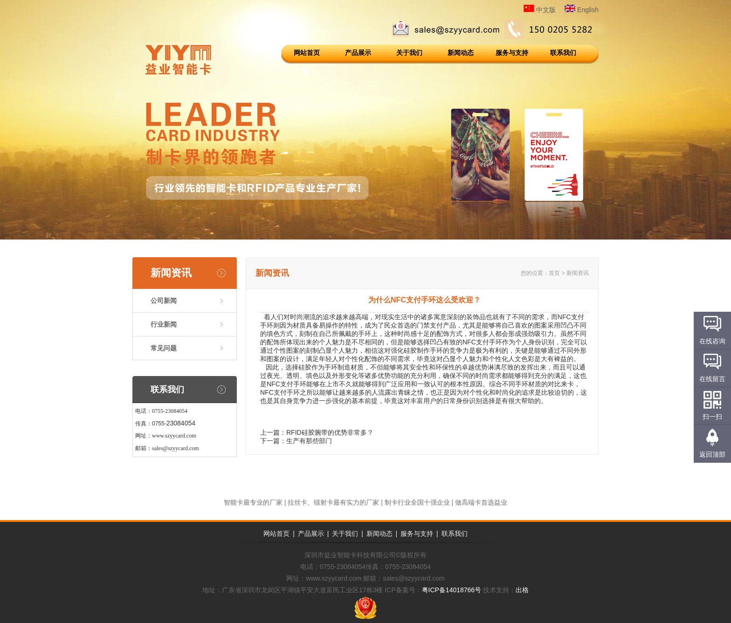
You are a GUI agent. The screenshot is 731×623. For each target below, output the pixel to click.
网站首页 (307, 52)
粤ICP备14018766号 (452, 590)
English (582, 10)
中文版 (540, 10)
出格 (522, 590)
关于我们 (409, 52)
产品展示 (358, 52)
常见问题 (164, 348)
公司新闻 (164, 300)
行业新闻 (164, 324)
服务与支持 (512, 52)
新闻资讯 (171, 273)
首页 (554, 273)
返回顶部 (712, 454)
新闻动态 (461, 52)
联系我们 (563, 52)
